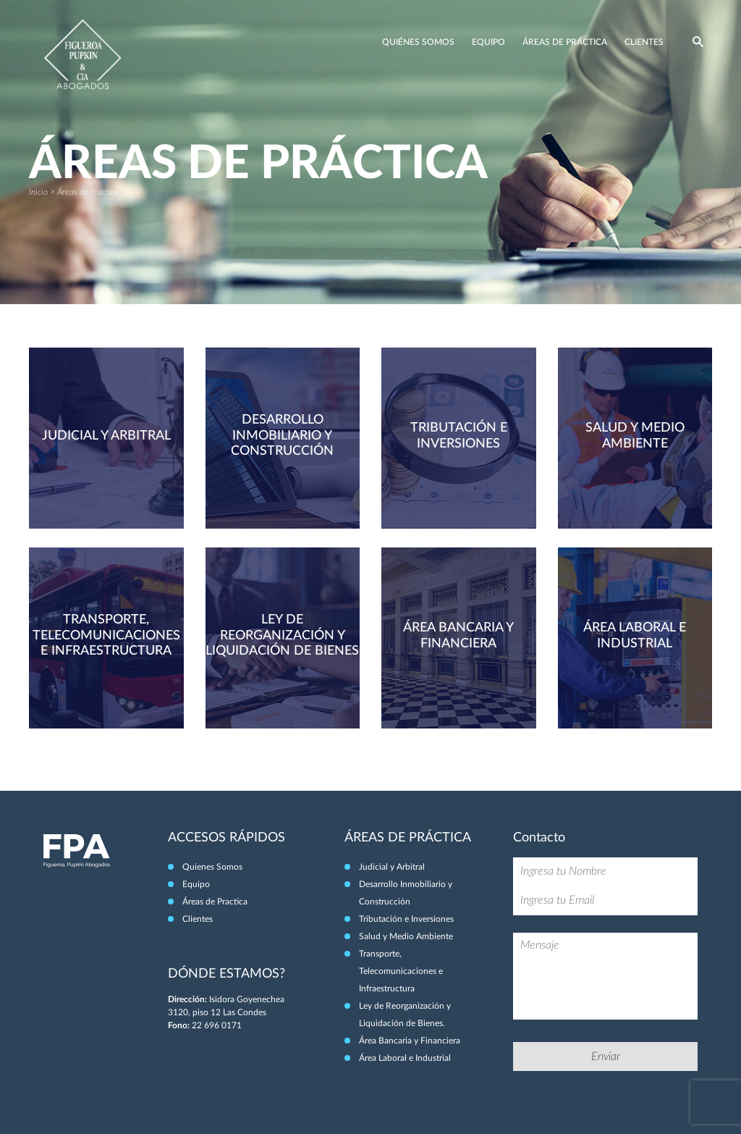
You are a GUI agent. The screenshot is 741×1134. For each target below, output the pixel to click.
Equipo (488, 42)
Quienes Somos (212, 866)
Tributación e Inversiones (406, 919)
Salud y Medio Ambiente (406, 936)
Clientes (644, 42)
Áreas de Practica (214, 901)
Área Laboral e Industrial (405, 1058)
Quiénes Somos (418, 42)
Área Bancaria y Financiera (409, 1040)
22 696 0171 (217, 1025)
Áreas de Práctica (564, 42)
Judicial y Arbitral (392, 866)
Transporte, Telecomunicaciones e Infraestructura (401, 971)
